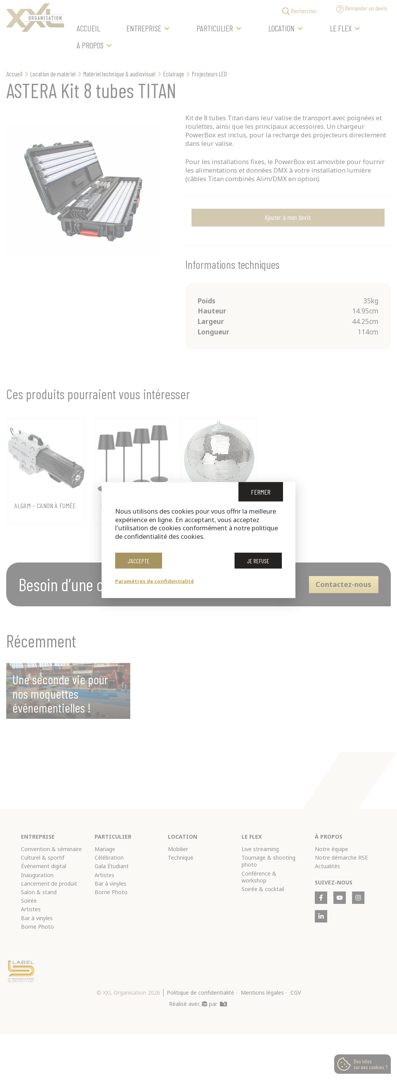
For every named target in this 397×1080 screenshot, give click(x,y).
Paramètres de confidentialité (154, 580)
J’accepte (139, 563)
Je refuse (258, 563)
